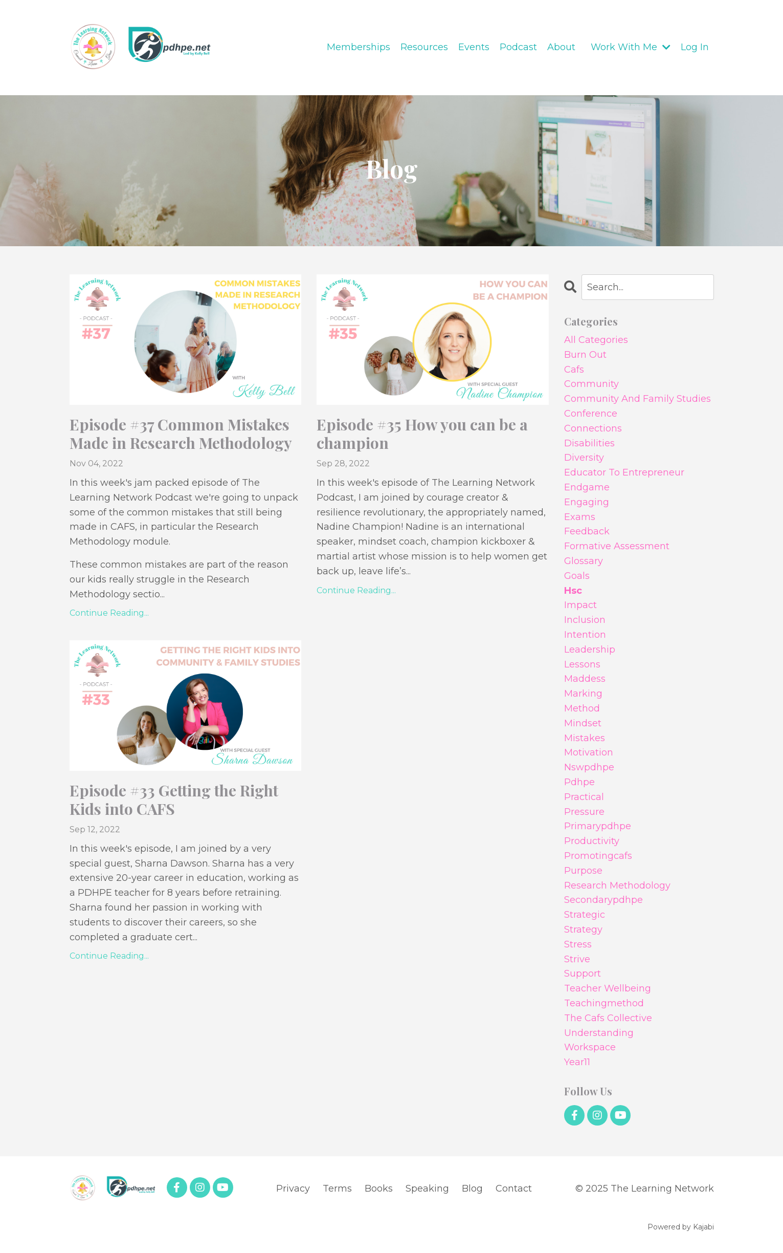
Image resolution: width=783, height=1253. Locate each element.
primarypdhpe (597, 826)
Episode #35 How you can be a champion (422, 433)
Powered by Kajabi (680, 1227)
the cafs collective (608, 1018)
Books (379, 1188)
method (582, 708)
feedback (587, 531)
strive (577, 959)
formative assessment (616, 546)
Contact (514, 1188)
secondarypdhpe (603, 899)
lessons (582, 664)
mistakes (584, 738)
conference (590, 413)
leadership (589, 649)
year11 (577, 1062)
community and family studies (637, 398)
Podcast (518, 47)
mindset (582, 723)
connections (593, 428)
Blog (472, 1188)
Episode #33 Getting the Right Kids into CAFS (174, 799)
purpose (583, 870)
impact (580, 605)
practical (584, 797)
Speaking (427, 1188)
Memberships (358, 47)
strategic (584, 914)
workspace (590, 1047)
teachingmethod (604, 1003)
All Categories (596, 339)
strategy (583, 929)
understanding (599, 1033)
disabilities (589, 443)
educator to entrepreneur (624, 472)
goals (577, 575)
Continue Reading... (109, 613)
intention (585, 634)
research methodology (617, 885)
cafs (574, 369)
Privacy (293, 1188)
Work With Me (630, 47)
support (582, 973)
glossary (583, 561)
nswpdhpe (589, 767)
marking (583, 693)
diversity (584, 457)
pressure (584, 811)
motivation (588, 752)
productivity (591, 841)
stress (578, 944)
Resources (424, 47)
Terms (337, 1188)
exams (579, 517)
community (591, 384)
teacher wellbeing (607, 988)
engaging (586, 502)
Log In (695, 47)
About (561, 47)
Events (473, 47)
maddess (585, 678)
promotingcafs (598, 855)
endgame (587, 487)
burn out (585, 354)
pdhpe (579, 782)
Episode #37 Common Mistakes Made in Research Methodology (181, 433)
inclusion (585, 619)
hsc (573, 590)
